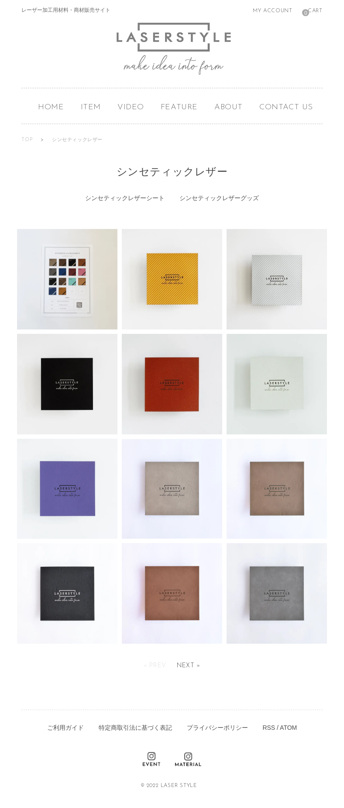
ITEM (91, 107)
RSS (268, 727)
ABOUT (228, 107)
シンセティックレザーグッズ (219, 197)
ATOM (288, 727)
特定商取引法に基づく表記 (135, 727)
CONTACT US (286, 107)
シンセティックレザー (77, 140)
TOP (27, 140)
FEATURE (179, 107)
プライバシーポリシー (217, 727)
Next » (188, 665)
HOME (51, 107)
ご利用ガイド (65, 727)
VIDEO (130, 107)
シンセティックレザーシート (125, 197)
